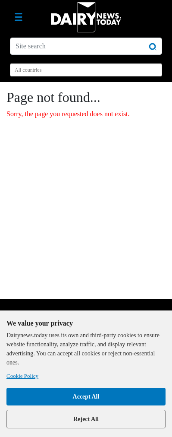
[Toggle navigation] (18, 17)
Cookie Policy (22, 376)
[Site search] (86, 46)
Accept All (86, 396)
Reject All (86, 419)
